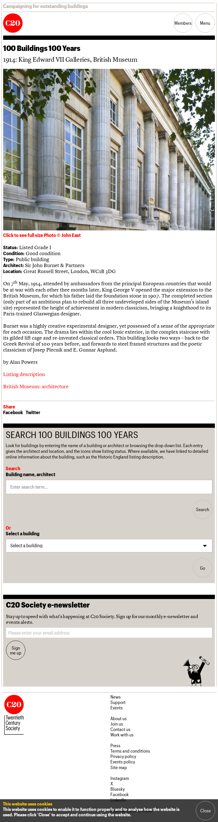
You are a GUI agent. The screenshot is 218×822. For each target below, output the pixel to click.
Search (202, 509)
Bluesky (117, 789)
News (115, 696)
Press (115, 745)
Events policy (122, 761)
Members (183, 23)
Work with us (122, 734)
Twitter (33, 412)
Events (116, 707)
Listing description (24, 374)
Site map (118, 767)
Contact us (120, 729)
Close (205, 810)
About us (118, 718)
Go (202, 568)
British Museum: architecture (35, 386)
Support (118, 702)
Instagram (119, 778)
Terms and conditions (130, 750)
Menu (205, 23)
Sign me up (15, 650)
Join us (116, 723)
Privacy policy (123, 756)
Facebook (13, 412)
